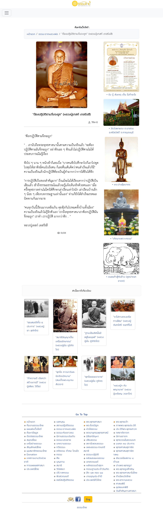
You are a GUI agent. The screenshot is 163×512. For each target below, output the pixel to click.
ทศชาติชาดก (122, 432)
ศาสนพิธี (120, 483)
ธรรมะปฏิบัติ (92, 454)
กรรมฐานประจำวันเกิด (97, 469)
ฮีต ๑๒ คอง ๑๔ (94, 472)
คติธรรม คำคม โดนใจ (67, 450)
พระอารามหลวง (124, 480)
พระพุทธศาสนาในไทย (126, 472)
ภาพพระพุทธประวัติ (126, 425)
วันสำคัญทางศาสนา (126, 490)
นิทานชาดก (121, 436)
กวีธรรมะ (61, 447)
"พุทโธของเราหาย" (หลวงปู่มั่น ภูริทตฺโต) (93, 381)
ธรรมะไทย (82, 507)
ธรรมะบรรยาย (63, 440)
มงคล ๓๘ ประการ (125, 443)
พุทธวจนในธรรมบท (126, 440)
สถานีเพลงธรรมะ (95, 443)
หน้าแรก (31, 34)
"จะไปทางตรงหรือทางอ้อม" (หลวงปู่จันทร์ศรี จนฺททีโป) (122, 321)
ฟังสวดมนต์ (62, 476)
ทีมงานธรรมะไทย (35, 425)
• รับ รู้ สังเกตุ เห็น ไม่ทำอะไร (121, 94)
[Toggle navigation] (6, 13)
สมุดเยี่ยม (32, 440)
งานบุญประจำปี (94, 476)
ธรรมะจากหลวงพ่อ (48, 34)
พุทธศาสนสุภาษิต (125, 447)
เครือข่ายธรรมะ (34, 443)
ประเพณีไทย (33, 469)
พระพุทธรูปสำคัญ (125, 469)
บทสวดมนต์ (92, 461)
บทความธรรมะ (63, 443)
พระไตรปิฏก (92, 425)
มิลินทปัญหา (92, 436)
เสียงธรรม (91, 440)
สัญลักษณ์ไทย (34, 447)
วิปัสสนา (60, 469)
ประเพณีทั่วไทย (93, 480)
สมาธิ (59, 465)
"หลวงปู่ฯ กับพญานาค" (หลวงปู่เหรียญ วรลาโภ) (122, 389)
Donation (32, 454)
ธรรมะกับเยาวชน (64, 432)
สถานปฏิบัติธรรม (65, 425)
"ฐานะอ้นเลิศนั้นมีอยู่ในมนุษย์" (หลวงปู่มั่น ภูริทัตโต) (94, 337)
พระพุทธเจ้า (122, 421)
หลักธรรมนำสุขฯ (94, 465)
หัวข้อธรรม (91, 429)
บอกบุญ (60, 421)
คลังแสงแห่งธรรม (95, 458)
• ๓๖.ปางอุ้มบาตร (121, 184)
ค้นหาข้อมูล (32, 432)
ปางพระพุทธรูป (123, 465)
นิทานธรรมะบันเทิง (65, 436)
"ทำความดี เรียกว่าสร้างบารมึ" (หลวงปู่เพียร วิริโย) (36, 382)
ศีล (57, 458)
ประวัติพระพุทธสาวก (126, 429)
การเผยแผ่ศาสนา (35, 465)
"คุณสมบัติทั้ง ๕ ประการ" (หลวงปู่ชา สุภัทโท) (35, 326)
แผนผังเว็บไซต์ (34, 429)
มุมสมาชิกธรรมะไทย (37, 450)
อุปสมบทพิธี (122, 487)
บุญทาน (60, 461)
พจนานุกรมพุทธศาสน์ (97, 432)
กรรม (59, 454)
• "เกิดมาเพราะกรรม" (121, 238)
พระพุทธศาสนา (94, 421)
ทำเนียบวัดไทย (123, 476)
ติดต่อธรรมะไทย (35, 436)
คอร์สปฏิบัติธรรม (65, 480)
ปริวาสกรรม (62, 472)
